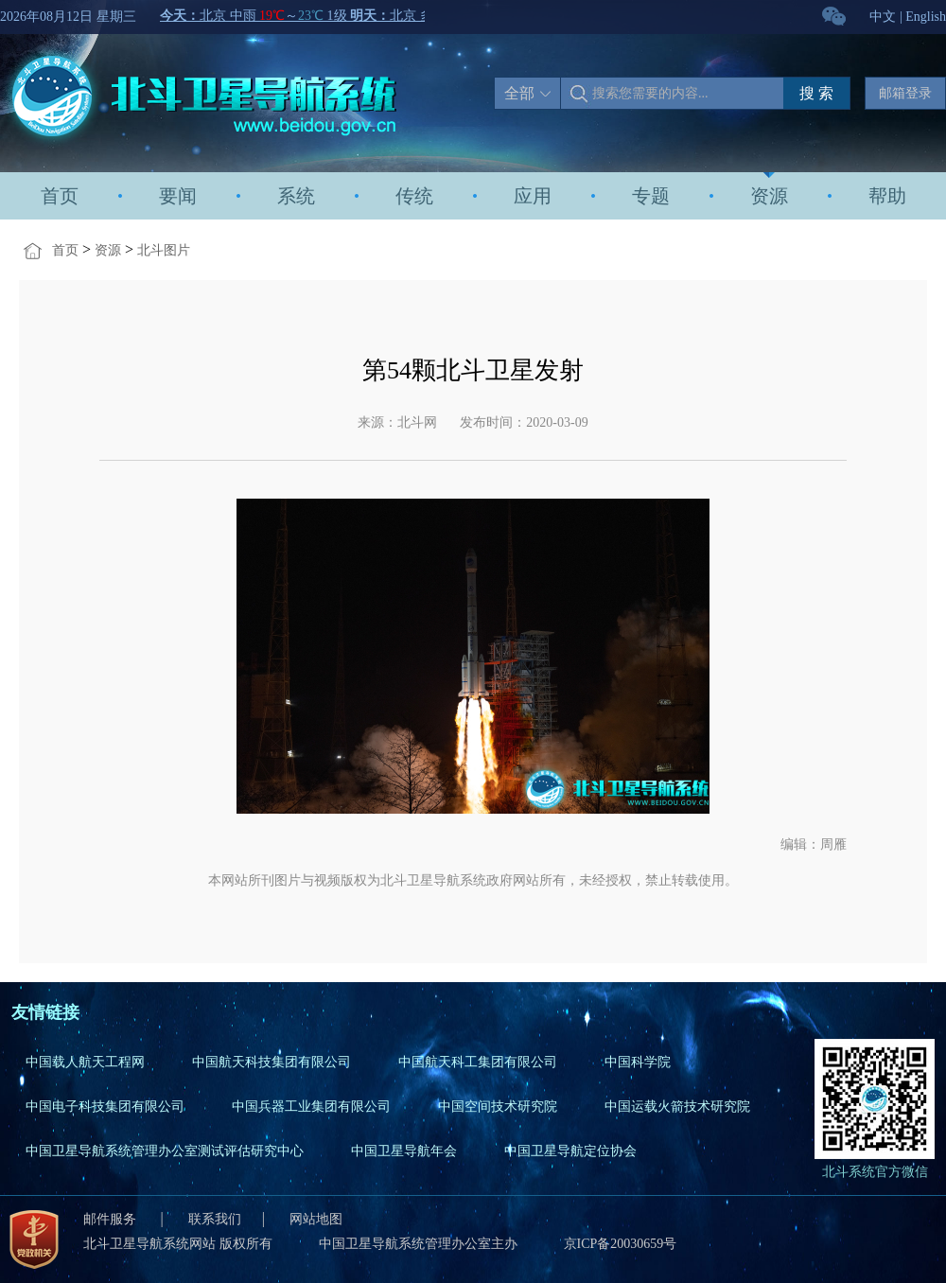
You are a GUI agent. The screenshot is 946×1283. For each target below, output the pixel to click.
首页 (60, 195)
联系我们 (214, 1219)
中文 (882, 16)
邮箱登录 (905, 93)
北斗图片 (163, 250)
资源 (769, 195)
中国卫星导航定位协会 (570, 1151)
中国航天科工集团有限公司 (477, 1062)
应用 (533, 195)
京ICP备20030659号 (620, 1244)
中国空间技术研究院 (497, 1106)
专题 (651, 195)
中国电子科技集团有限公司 (105, 1106)
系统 (296, 195)
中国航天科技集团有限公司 (271, 1062)
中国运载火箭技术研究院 (677, 1106)
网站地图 (315, 1219)
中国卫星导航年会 (404, 1151)
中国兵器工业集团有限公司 (311, 1106)
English (925, 16)
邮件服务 (111, 1219)
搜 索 (816, 93)
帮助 (887, 195)
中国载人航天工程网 (85, 1062)
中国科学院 (637, 1062)
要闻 (178, 195)
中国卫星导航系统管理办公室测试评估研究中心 (165, 1151)
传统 (414, 195)
